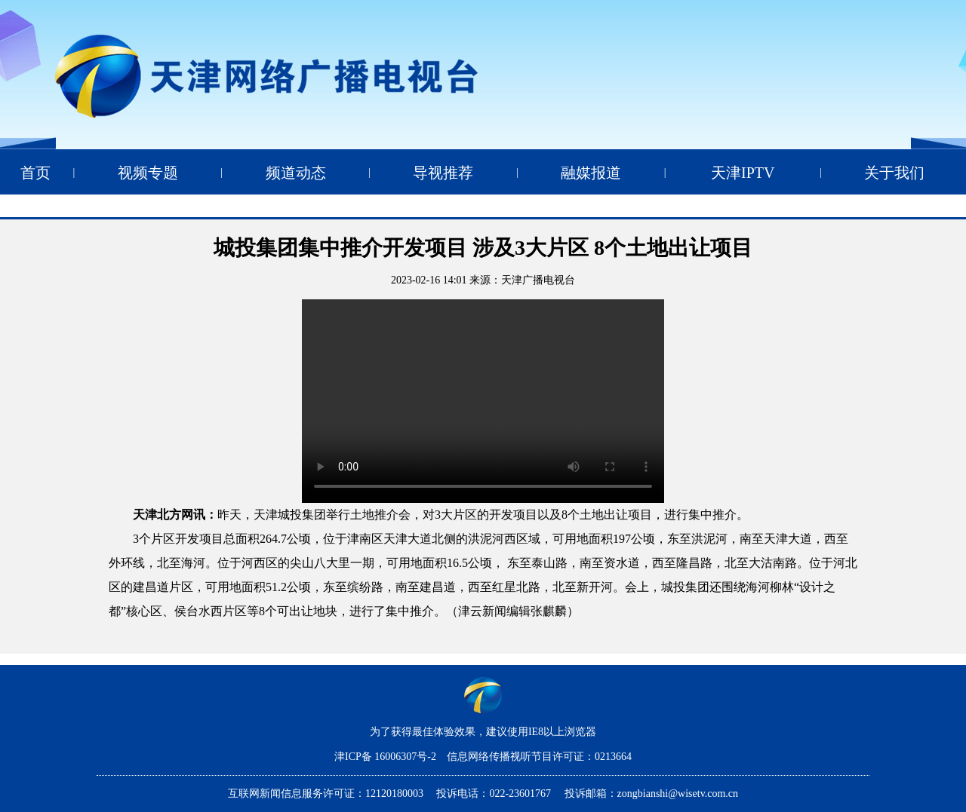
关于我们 (894, 172)
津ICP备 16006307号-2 (386, 756)
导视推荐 (443, 172)
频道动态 (296, 172)
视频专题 (148, 172)
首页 (35, 172)
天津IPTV (742, 172)
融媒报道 (591, 172)
